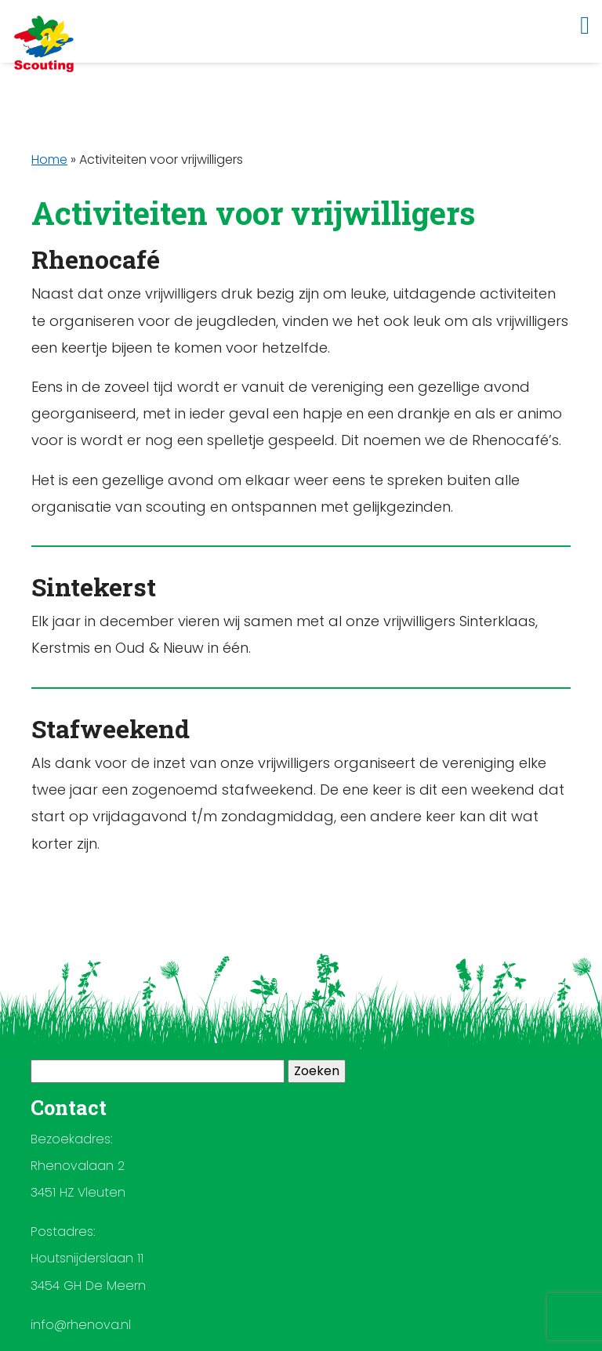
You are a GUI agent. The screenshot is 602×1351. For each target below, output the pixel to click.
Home (49, 159)
